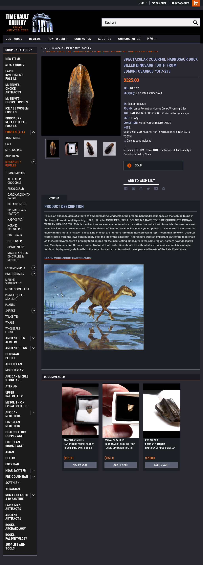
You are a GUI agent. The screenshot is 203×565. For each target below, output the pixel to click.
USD (142, 3)
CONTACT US (82, 39)
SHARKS (10, 310)
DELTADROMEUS (17, 204)
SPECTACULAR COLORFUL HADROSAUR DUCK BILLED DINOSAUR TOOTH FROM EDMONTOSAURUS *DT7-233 (102, 51)
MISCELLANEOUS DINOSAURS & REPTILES (18, 256)
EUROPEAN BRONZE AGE (14, 444)
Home (44, 48)
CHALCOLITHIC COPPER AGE (15, 434)
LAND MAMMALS (15, 268)
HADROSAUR (15, 219)
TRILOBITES (12, 316)
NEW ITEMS (13, 59)
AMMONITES (12, 138)
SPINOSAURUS (16, 247)
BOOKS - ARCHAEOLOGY (15, 526)
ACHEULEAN (13, 364)
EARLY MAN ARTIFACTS (13, 507)
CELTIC (10, 458)
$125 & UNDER (14, 65)
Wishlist (159, 3)
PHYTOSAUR (15, 235)
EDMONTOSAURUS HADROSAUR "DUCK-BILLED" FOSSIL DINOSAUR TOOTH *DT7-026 (119, 445)
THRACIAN (12, 489)
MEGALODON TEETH (17, 289)
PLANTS (10, 305)
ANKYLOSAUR (16, 188)
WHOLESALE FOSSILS (12, 330)
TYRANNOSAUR (17, 173)
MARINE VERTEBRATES (13, 281)
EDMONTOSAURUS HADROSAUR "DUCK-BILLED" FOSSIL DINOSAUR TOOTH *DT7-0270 (79, 445)
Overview (54, 197)
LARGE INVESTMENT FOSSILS (14, 75)
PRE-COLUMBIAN (16, 477)
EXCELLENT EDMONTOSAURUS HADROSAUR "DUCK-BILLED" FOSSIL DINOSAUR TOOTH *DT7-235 (160, 445)
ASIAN (9, 452)
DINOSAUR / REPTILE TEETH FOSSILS (15, 122)
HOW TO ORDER (57, 39)
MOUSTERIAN (14, 370)
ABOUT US (104, 39)
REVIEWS (35, 39)
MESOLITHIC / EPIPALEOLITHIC (16, 404)
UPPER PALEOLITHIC (14, 394)
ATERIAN (11, 386)
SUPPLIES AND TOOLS (15, 546)
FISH (8, 144)
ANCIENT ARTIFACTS (13, 517)
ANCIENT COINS (16, 348)
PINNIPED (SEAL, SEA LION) (15, 297)
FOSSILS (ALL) (15, 132)
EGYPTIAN (12, 464)
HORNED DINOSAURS (14, 227)
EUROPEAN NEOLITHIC (12, 424)
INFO (151, 39)
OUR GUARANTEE (129, 39)
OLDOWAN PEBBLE (12, 356)
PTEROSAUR (15, 241)
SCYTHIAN (12, 483)
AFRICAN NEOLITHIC (12, 414)
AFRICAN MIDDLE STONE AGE (16, 378)
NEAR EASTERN (15, 470)
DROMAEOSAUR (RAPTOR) (17, 211)
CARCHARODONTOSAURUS (19, 196)
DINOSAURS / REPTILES (13, 163)
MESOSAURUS (13, 150)
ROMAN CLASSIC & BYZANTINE (16, 497)
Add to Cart (80, 464)
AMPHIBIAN (12, 156)
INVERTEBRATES (14, 274)
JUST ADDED (14, 39)
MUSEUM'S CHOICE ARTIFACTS (13, 88)
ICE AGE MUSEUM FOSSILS (17, 110)
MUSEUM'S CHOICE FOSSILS (16, 100)
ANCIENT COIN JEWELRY (15, 340)
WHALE (9, 322)
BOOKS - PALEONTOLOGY (16, 536)
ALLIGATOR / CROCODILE (15, 180)
